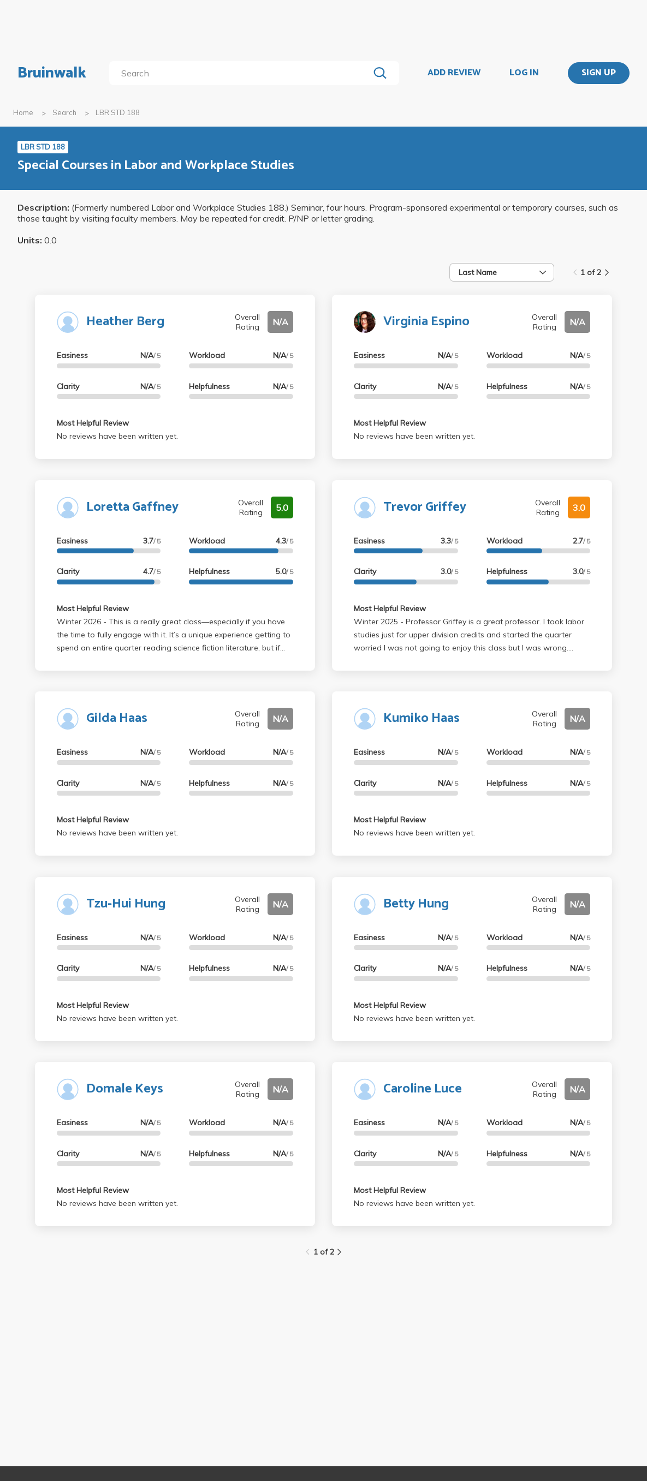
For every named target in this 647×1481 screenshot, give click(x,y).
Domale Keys (124, 1089)
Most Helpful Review (93, 423)
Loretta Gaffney (132, 507)
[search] (241, 73)
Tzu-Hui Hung (125, 904)
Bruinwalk (51, 73)
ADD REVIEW (454, 73)
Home (23, 112)
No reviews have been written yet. (117, 436)
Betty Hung (416, 904)
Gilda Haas (116, 718)
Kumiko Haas (421, 718)
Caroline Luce (422, 1089)
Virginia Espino (426, 321)
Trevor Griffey (424, 507)
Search (64, 112)
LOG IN (524, 73)
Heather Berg (125, 321)
